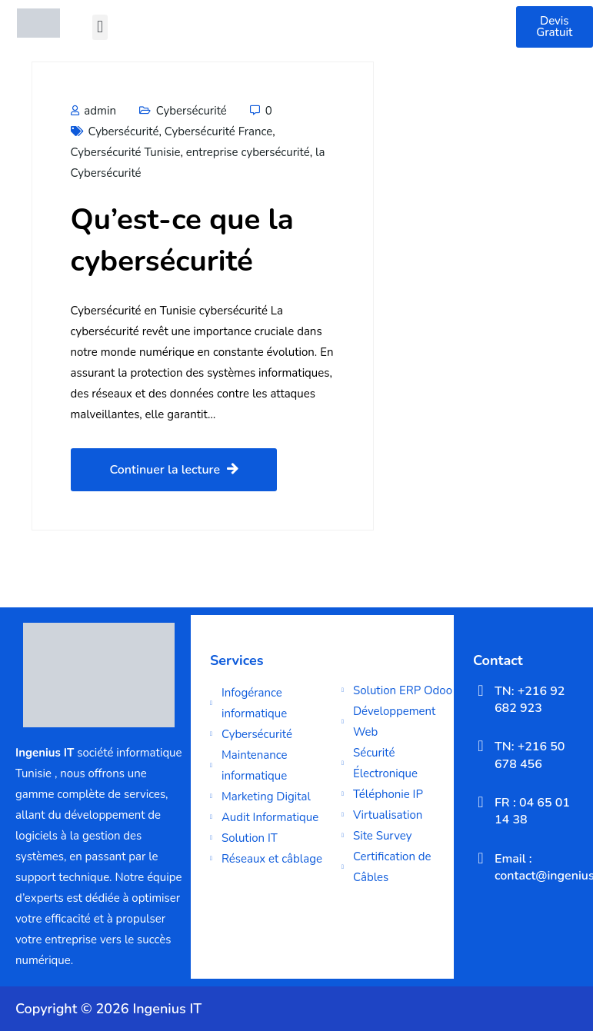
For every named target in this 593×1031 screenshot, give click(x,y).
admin (93, 110)
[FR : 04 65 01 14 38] (480, 802)
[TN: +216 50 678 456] (480, 745)
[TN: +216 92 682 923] (480, 690)
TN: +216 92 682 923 (530, 700)
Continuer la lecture (174, 469)
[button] (99, 27)
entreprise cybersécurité (248, 152)
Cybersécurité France (219, 131)
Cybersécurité (191, 110)
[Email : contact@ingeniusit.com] (480, 858)
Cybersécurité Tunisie (126, 152)
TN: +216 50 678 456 (530, 755)
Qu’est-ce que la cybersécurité (182, 240)
